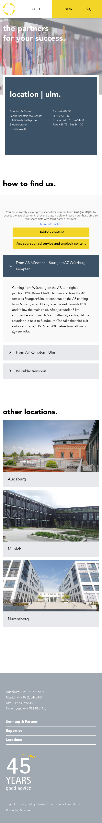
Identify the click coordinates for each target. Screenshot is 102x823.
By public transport (31, 371)
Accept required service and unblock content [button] (51, 243)
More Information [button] (51, 224)
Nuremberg (18, 619)
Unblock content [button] (51, 232)
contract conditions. (68, 804)
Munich (14, 549)
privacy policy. (27, 804)
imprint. (11, 804)
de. (34, 9)
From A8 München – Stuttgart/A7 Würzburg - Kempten (52, 266)
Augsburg (17, 479)
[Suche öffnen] (89, 9)
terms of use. (46, 804)
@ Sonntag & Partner (18, 810)
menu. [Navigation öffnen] (67, 9)
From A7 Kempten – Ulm (35, 352)
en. (41, 9)
